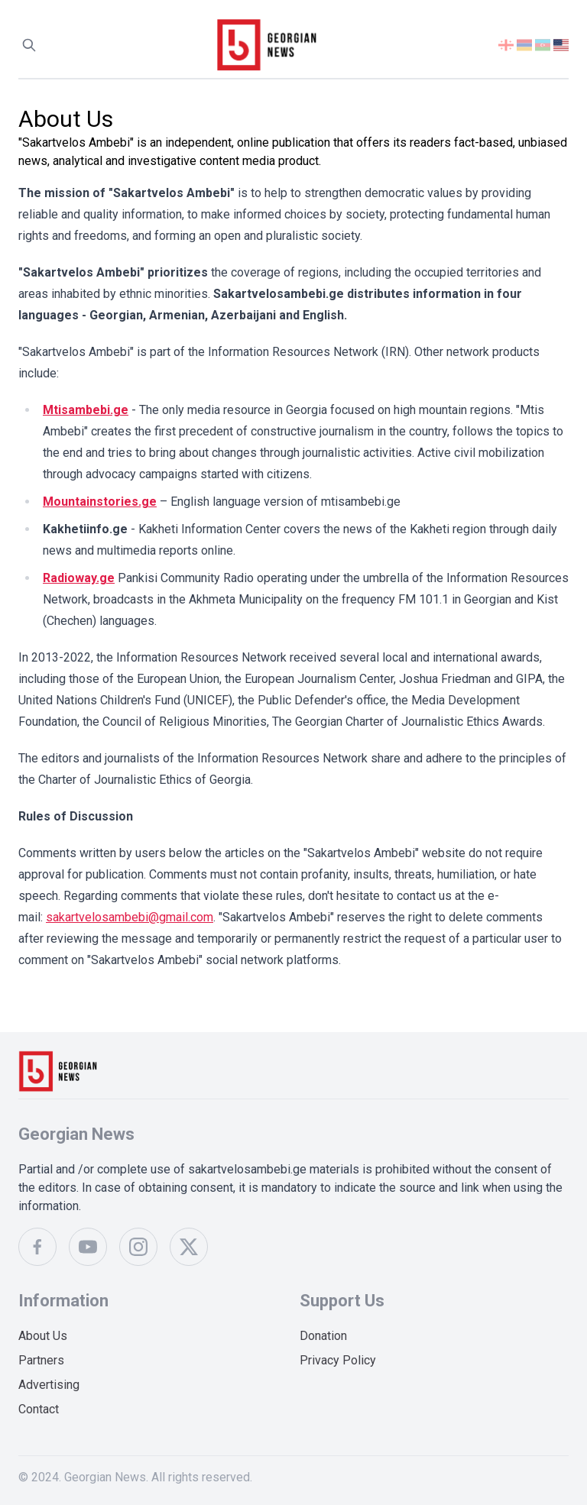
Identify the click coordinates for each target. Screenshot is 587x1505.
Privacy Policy (338, 1360)
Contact (38, 1409)
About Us (42, 1336)
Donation (323, 1336)
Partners (41, 1360)
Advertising (48, 1384)
